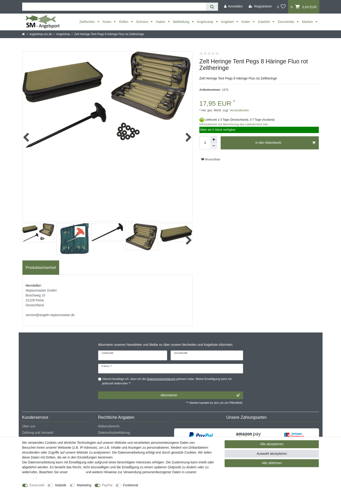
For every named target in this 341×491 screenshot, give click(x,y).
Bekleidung (181, 22)
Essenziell (36, 485)
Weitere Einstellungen (158, 485)
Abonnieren (200, 395)
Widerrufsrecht (108, 426)
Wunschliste (210, 159)
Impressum (77, 472)
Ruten (107, 22)
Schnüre (142, 22)
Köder (246, 22)
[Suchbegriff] (114, 7)
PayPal (107, 485)
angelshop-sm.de (40, 34)
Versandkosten (239, 110)
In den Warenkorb (285, 143)
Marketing (84, 485)
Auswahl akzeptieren (272, 453)
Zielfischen (87, 22)
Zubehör (264, 22)
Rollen (124, 22)
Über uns (29, 426)
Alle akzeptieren (272, 444)
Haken (161, 22)
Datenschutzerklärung (114, 432)
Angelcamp (205, 22)
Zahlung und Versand (37, 432)
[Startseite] (23, 34)
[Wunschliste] (281, 7)
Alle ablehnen (272, 463)
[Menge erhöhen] (214, 139)
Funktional (130, 485)
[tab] (41, 267)
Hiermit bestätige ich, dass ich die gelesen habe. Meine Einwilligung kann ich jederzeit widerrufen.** (167, 381)
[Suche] (212, 7)
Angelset (228, 22)
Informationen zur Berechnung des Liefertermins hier (233, 124)
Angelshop (63, 34)
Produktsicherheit (41, 267)
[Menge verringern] (214, 146)
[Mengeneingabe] (205, 142)
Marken (308, 22)
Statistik (60, 485)
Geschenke (286, 22)
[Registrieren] (260, 6)
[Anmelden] (233, 6)
